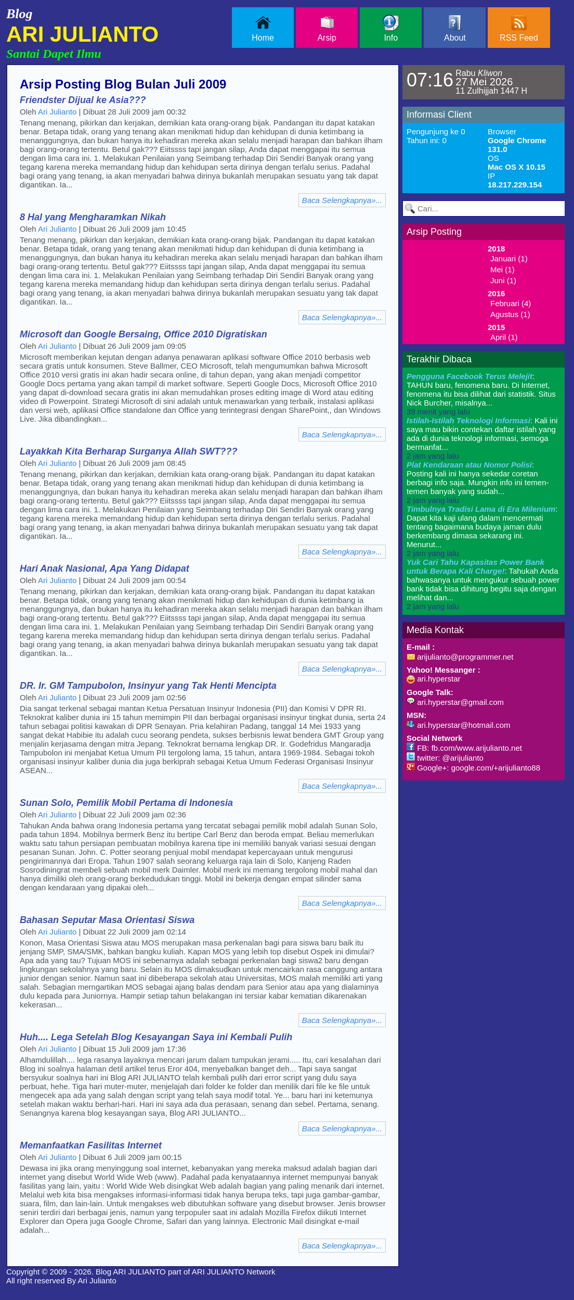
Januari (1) (509, 258)
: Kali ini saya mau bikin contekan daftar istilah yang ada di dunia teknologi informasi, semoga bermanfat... (482, 438)
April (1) (504, 337)
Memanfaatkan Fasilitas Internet (91, 1145)
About (455, 28)
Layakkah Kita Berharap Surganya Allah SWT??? (128, 451)
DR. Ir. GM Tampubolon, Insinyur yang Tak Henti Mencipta (148, 685)
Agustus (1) (510, 314)
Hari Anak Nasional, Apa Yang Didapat (104, 568)
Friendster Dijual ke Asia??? (83, 100)
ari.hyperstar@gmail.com (455, 702)
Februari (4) (510, 303)
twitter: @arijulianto (445, 757)
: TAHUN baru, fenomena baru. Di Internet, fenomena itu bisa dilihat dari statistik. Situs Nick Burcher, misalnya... (481, 394)
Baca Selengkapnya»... (342, 200)
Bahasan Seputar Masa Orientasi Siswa (107, 920)
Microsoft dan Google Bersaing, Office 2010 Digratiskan (143, 334)
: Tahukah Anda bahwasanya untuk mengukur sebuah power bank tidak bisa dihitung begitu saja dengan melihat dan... (483, 584)
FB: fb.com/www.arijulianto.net (464, 747)
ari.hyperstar (434, 678)
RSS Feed (519, 28)
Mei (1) (502, 269)
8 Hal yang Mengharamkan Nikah (93, 217)
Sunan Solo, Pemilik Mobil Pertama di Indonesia (126, 803)
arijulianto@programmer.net (460, 656)
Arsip (326, 28)
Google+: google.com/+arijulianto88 (473, 767)
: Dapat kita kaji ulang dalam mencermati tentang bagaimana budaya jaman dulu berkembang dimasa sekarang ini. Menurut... (482, 531)
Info (391, 28)
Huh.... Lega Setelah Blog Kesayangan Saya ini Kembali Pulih (156, 1037)
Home (263, 28)
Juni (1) (503, 280)
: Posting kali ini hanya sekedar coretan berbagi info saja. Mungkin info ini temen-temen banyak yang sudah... (478, 482)
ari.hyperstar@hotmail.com (459, 725)
